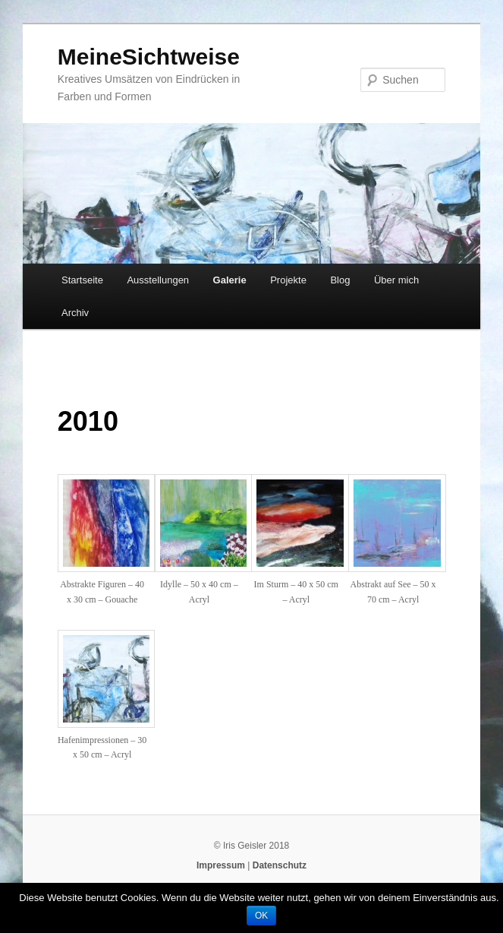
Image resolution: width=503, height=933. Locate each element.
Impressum (220, 865)
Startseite (82, 280)
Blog (340, 280)
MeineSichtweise (149, 56)
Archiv (75, 312)
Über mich (396, 280)
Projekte (288, 280)
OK (261, 915)
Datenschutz (280, 865)
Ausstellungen (158, 280)
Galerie (230, 280)
